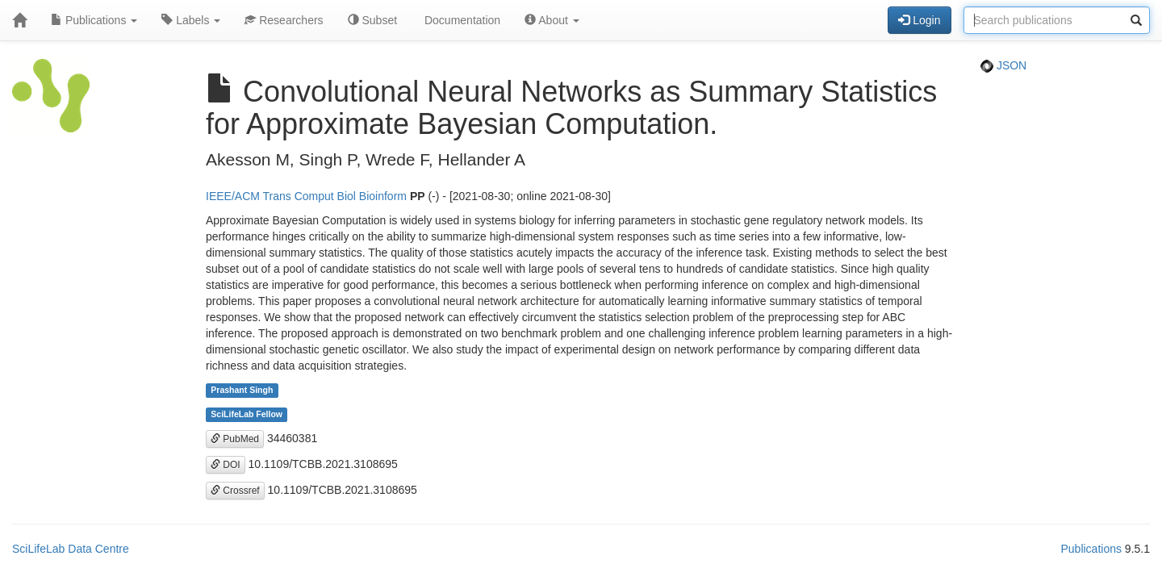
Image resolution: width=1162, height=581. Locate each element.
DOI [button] (225, 464)
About (552, 20)
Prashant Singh (242, 390)
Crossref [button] (235, 490)
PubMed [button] (235, 439)
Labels (190, 20)
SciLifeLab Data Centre (70, 548)
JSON (1003, 65)
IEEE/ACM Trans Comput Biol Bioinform (306, 196)
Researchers (284, 20)
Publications (94, 20)
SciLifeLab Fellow (246, 415)
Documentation (460, 20)
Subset (372, 20)
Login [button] (919, 20)
